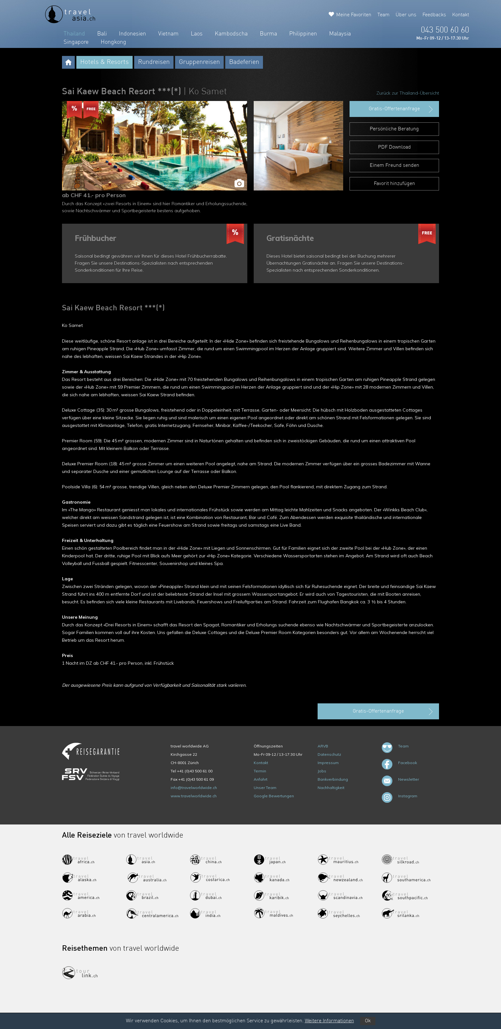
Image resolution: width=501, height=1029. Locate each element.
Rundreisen (154, 62)
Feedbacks (434, 15)
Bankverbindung (333, 779)
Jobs (322, 771)
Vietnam (168, 34)
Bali (102, 34)
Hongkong (113, 42)
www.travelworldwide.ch (194, 795)
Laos (197, 34)
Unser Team (265, 787)
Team (383, 15)
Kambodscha (231, 34)
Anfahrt (260, 779)
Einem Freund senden (394, 165)
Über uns (406, 15)
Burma (268, 34)
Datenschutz (329, 754)
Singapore (76, 42)
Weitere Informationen (329, 1021)
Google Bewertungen (274, 795)
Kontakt (460, 15)
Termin (260, 771)
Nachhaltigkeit (331, 787)
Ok (368, 1021)
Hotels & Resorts (104, 62)
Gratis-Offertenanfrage (401, 109)
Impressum (328, 762)
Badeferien (244, 62)
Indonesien (132, 34)
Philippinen (303, 34)
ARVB (323, 746)
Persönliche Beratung (394, 129)
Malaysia (340, 34)
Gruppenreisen (199, 62)
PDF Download (394, 147)
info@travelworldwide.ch (194, 787)
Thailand (74, 34)
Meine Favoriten (353, 15)
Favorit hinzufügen (394, 183)
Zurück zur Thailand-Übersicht (407, 93)
